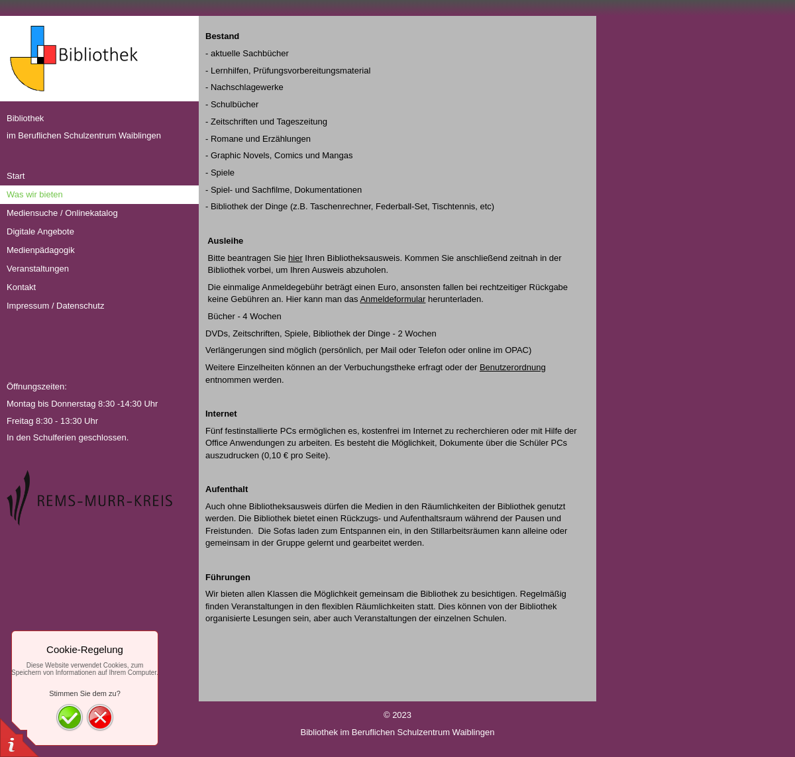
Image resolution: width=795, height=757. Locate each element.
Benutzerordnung (513, 367)
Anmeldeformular (392, 299)
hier (295, 258)
